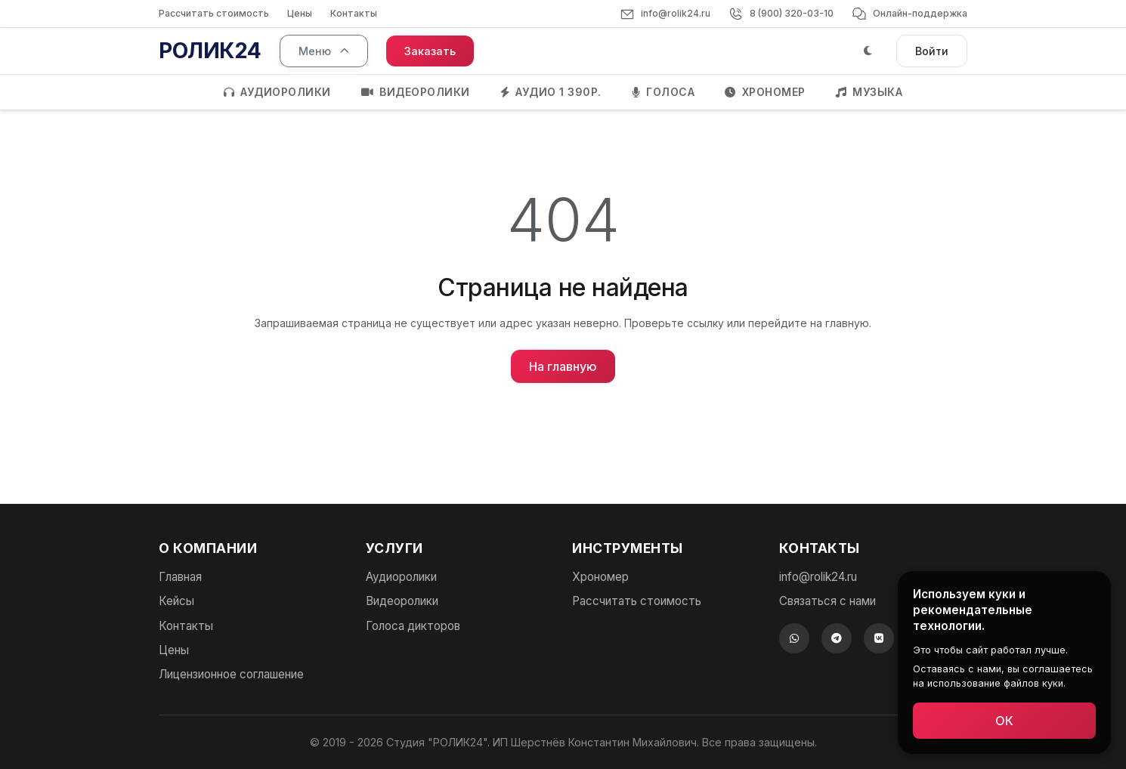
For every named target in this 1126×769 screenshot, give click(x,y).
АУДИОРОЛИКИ (277, 91)
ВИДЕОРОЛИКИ (415, 91)
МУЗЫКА (869, 91)
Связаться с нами (827, 601)
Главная (180, 577)
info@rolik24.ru (818, 577)
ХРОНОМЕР (765, 91)
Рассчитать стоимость (214, 13)
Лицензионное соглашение (231, 674)
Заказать (430, 51)
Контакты (353, 13)
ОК (1010, 720)
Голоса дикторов (413, 626)
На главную (563, 366)
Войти (931, 51)
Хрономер (600, 577)
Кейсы (176, 601)
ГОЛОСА (663, 91)
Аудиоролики (401, 577)
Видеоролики (402, 601)
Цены (299, 13)
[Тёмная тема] (868, 51)
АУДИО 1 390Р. (551, 91)
